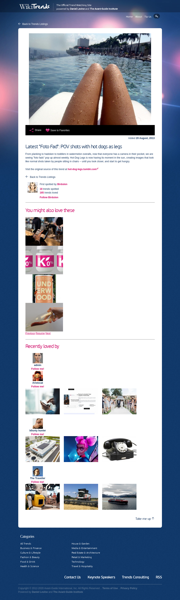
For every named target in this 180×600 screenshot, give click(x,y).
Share (38, 130)
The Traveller (37, 478)
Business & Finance (30, 548)
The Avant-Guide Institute (104, 8)
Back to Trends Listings (35, 24)
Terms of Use (110, 588)
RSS (159, 577)
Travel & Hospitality (82, 566)
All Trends (25, 543)
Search (157, 16)
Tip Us (147, 16)
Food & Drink (27, 561)
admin (37, 365)
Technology (78, 561)
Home (129, 16)
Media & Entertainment (84, 548)
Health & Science (29, 566)
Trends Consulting (135, 577)
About (138, 16)
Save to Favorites (60, 130)
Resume (40, 333)
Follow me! (37, 368)
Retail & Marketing (82, 557)
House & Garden (80, 543)
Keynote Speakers (101, 577)
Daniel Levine (77, 8)
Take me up (144, 518)
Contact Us (72, 577)
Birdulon (62, 184)
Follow (49, 197)
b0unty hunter (38, 430)
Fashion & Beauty (30, 557)
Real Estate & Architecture (86, 552)
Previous (30, 333)
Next (48, 333)
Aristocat (37, 382)
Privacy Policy (128, 588)
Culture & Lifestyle (30, 552)
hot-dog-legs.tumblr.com (82, 169)
